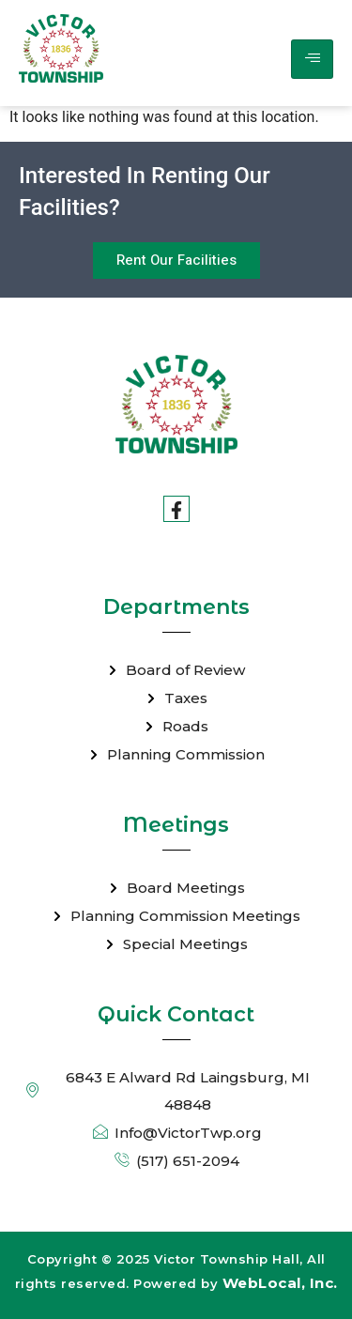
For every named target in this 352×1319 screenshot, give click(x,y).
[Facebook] (176, 509)
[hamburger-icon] (312, 59)
